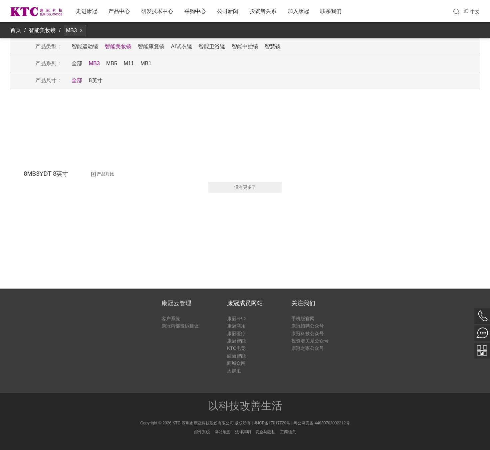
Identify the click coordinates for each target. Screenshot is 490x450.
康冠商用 (236, 326)
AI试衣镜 (181, 46)
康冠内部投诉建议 (180, 326)
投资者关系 (263, 11)
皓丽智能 (236, 355)
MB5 (111, 63)
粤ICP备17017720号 (272, 423)
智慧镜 (273, 46)
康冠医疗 (236, 333)
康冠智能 (236, 340)
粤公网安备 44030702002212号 (322, 423)
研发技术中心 (157, 11)
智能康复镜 (151, 46)
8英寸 (96, 80)
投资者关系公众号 (310, 340)
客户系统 (170, 318)
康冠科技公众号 (307, 333)
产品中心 (119, 11)
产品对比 (105, 173)
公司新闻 (227, 11)
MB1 (145, 63)
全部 (77, 63)
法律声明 (243, 432)
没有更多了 (245, 187)
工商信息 (288, 432)
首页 (15, 30)
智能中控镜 (245, 46)
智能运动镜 (85, 46)
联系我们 (331, 11)
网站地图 (223, 432)
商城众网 (236, 363)
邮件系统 (202, 432)
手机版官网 (303, 318)
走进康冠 (86, 11)
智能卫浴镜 (211, 46)
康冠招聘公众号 (307, 326)
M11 (128, 63)
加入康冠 (298, 11)
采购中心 (195, 11)
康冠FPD (236, 318)
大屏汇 (234, 370)
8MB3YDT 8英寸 (46, 173)
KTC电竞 (236, 348)
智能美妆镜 (42, 30)
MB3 (94, 63)
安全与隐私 (265, 432)
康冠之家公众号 (307, 348)
